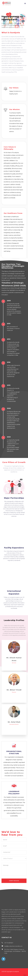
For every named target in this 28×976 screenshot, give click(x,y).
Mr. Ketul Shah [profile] (14, 714)
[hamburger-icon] (24, 967)
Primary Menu (25, 3)
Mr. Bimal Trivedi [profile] (14, 682)
